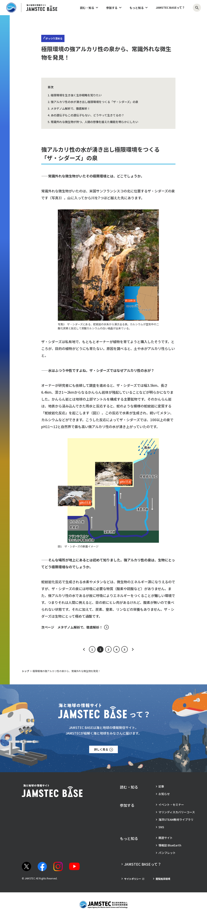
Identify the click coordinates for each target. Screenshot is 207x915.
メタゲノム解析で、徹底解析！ (70, 108)
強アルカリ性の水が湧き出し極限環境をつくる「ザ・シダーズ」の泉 (94, 102)
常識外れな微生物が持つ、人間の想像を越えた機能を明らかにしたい (94, 122)
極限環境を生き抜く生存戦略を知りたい (76, 95)
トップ (25, 671)
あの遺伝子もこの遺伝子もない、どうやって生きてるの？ (87, 115)
